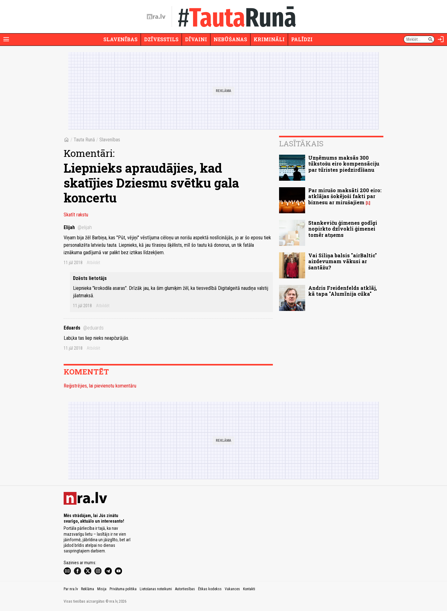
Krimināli (269, 39)
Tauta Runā (84, 140)
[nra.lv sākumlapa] (156, 17)
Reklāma (87, 589)
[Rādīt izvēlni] (6, 39)
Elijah (78, 227)
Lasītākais (301, 143)
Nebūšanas (230, 39)
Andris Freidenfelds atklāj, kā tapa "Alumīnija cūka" (342, 291)
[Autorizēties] (441, 39)
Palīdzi (302, 39)
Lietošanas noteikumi (156, 589)
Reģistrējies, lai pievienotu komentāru (100, 386)
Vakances (232, 589)
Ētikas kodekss (210, 589)
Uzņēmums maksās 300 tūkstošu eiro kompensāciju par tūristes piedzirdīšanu (343, 163)
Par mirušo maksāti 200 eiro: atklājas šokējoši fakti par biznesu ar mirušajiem (345, 196)
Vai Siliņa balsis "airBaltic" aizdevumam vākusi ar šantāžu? (342, 261)
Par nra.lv (71, 589)
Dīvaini (196, 39)
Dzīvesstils (161, 39)
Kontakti (249, 589)
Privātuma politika (123, 589)
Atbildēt (93, 262)
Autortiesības (185, 589)
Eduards (84, 328)
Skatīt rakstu (76, 215)
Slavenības (120, 39)
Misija (101, 589)
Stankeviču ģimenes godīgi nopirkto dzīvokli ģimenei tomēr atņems (342, 228)
